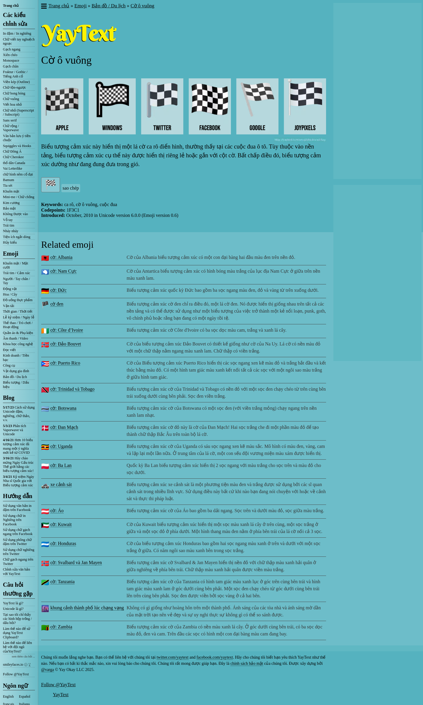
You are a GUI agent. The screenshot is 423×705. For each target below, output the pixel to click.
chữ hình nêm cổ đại (18, 174)
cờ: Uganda (61, 446)
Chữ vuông (11, 99)
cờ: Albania (61, 257)
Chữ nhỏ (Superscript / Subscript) (18, 112)
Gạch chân (11, 66)
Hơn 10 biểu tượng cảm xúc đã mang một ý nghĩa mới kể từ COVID (18, 446)
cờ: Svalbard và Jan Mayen (76, 562)
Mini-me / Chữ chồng (18, 197)
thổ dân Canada (14, 163)
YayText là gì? (13, 603)
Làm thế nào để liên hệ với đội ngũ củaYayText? (17, 647)
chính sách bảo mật (246, 663)
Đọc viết (9, 350)
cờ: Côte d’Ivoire (66, 330)
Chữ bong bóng (14, 93)
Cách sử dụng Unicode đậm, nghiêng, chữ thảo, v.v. (19, 413)
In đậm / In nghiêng (17, 33)
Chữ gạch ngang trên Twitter (18, 561)
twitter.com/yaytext (172, 657)
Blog (8, 397)
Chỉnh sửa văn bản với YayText (16, 571)
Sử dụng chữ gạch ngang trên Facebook (18, 532)
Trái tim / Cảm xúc (16, 273)
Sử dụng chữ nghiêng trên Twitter (18, 552)
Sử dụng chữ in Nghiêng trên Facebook (14, 520)
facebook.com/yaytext (215, 657)
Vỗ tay (8, 220)
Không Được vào (15, 214)
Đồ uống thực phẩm (18, 300)
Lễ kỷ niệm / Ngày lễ (18, 317)
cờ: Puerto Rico (65, 362)
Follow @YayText (16, 674)
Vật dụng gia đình (16, 371)
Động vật (10, 289)
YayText (60, 694)
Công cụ (9, 365)
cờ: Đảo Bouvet (65, 343)
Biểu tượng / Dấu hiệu (16, 384)
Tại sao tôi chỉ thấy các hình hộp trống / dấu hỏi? (17, 619)
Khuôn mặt (11, 191)
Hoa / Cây (10, 294)
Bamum (8, 180)
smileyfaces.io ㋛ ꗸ (17, 664)
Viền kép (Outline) (16, 82)
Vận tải (8, 306)
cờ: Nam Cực (63, 271)
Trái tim (8, 225)
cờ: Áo (56, 510)
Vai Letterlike (12, 168)
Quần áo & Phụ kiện (18, 333)
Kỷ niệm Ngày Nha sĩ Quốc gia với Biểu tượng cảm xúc (18, 481)
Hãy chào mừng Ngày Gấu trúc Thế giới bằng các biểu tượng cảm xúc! (18, 464)
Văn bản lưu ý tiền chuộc (17, 138)
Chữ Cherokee (13, 157)
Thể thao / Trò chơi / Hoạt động (18, 325)
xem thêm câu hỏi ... (23, 656)
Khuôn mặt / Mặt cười (15, 265)
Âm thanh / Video (15, 338)
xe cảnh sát (61, 484)
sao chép (71, 187)
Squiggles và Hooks (17, 146)
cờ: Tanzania (62, 581)
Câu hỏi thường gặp (18, 589)
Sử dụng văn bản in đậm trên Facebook (17, 508)
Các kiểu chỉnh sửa (15, 19)
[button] (43, 7)
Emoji (10, 253)
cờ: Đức (58, 290)
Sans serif (10, 120)
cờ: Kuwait (61, 524)
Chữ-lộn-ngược (14, 87)
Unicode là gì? (13, 609)
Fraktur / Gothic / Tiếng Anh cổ (15, 74)
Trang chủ (11, 6)
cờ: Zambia (61, 626)
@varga (47, 669)
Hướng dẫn (17, 496)
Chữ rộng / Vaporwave (11, 128)
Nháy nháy (10, 231)
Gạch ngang (11, 49)
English (8, 696)
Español (25, 696)
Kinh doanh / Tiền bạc (16, 357)
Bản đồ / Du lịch (15, 377)
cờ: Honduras (63, 543)
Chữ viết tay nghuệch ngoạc (19, 41)
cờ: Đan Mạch (64, 427)
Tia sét (7, 185)
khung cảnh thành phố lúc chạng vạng (87, 607)
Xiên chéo (10, 55)
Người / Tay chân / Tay (16, 281)
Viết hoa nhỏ (12, 104)
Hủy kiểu (10, 242)
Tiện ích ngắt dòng (16, 237)
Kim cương (11, 203)
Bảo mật (9, 208)
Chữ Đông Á (12, 151)
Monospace (11, 60)
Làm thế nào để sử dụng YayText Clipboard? (16, 633)
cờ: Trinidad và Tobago (72, 389)
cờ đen (56, 303)
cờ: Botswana (63, 408)
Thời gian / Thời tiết (17, 311)
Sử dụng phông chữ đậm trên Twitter (17, 542)
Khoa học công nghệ (18, 344)
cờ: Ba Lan (60, 465)
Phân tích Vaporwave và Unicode (14, 430)
